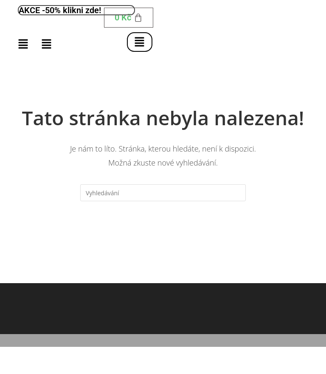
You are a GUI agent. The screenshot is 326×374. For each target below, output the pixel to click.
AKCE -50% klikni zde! (60, 10)
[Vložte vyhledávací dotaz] (163, 192)
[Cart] (128, 18)
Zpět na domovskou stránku (163, 235)
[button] (139, 42)
